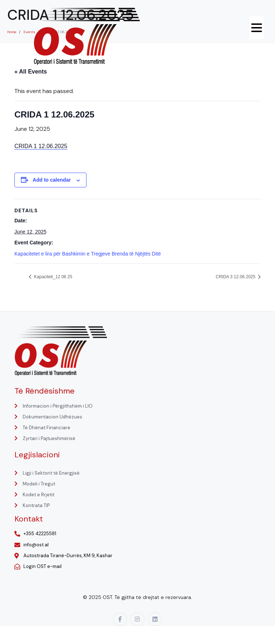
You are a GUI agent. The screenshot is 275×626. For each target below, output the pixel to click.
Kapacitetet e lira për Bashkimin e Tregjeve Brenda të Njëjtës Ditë (87, 254)
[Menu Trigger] (256, 27)
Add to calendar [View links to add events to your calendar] (52, 180)
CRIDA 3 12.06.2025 (236, 276)
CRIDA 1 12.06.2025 (40, 146)
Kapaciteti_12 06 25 (52, 276)
